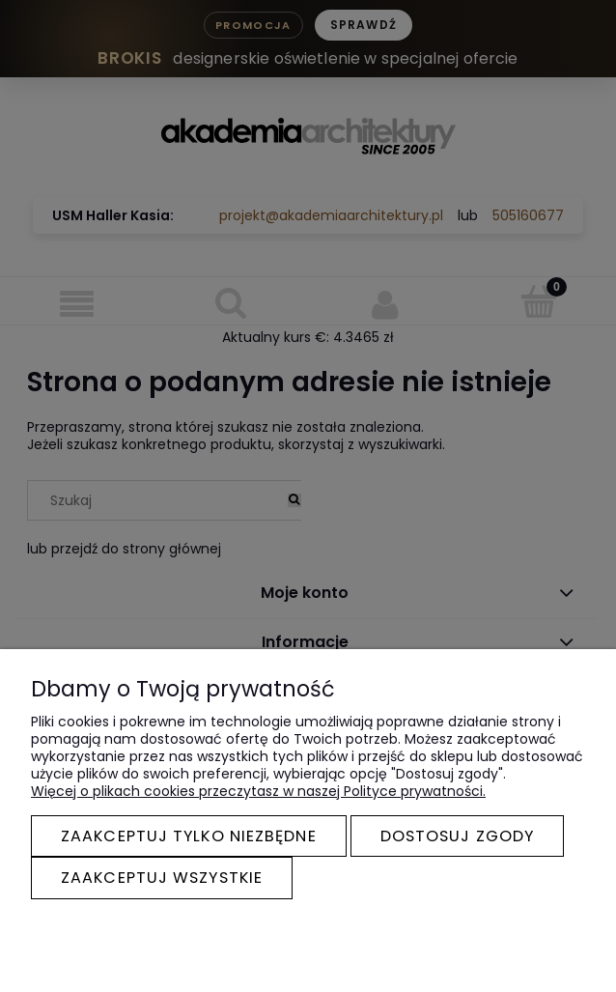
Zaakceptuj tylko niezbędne (189, 836)
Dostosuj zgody (457, 836)
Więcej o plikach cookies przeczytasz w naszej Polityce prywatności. (258, 791)
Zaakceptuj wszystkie (162, 877)
